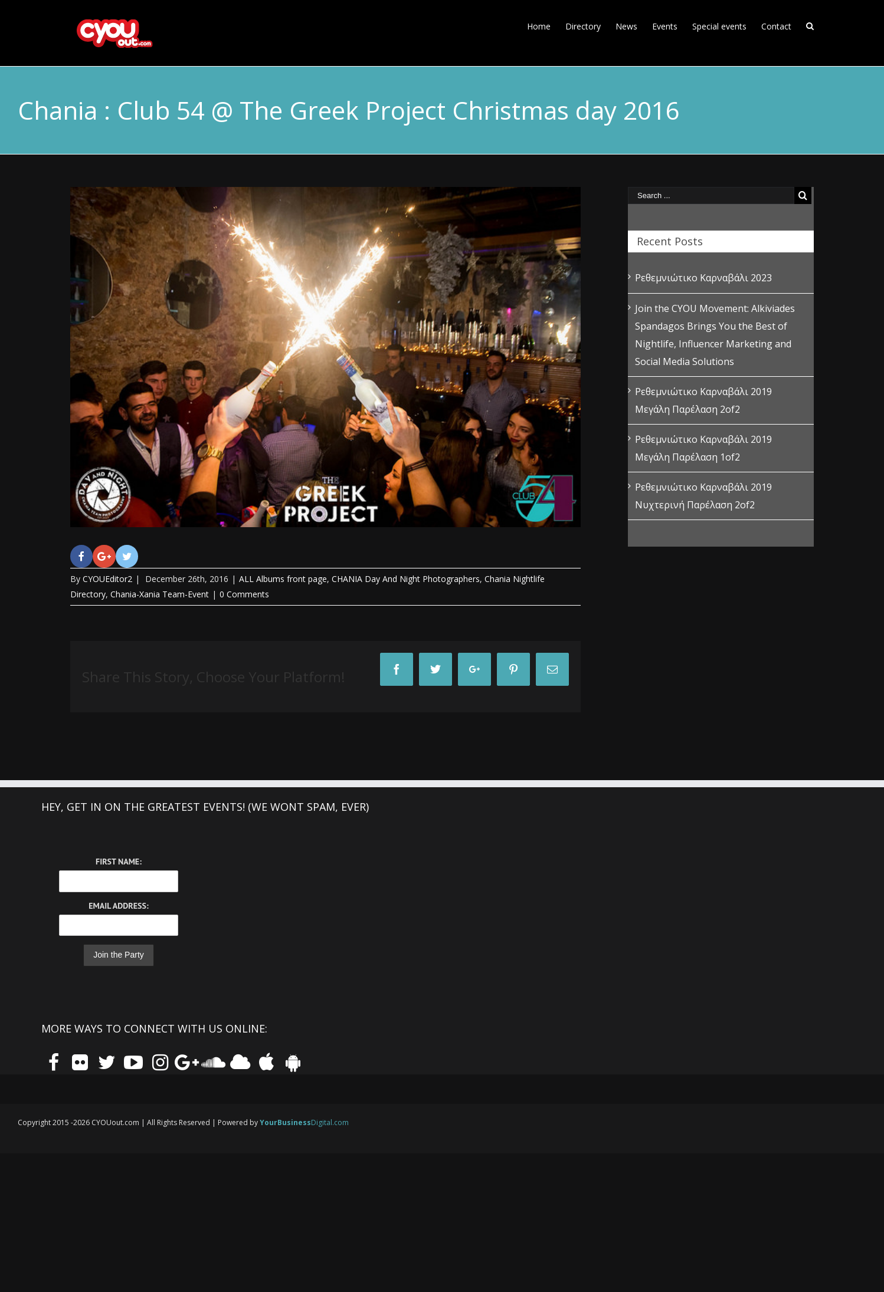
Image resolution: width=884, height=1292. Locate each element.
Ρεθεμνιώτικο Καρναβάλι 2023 (703, 277)
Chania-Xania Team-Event (159, 594)
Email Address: (118, 905)
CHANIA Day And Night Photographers (406, 578)
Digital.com (304, 1122)
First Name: (119, 861)
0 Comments (244, 594)
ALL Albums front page (283, 578)
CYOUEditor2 (107, 578)
